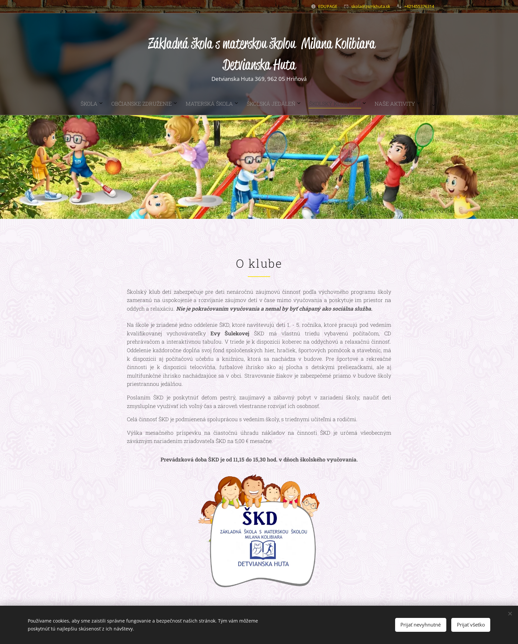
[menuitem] (211, 103)
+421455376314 (419, 6)
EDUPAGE (327, 6)
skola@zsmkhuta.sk (370, 6)
